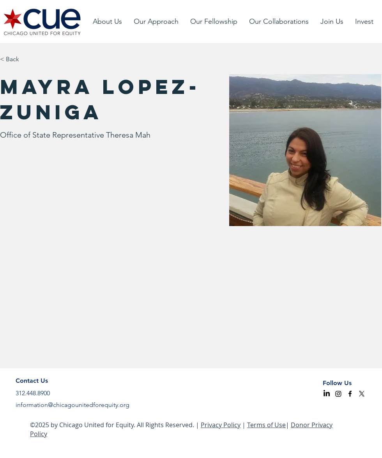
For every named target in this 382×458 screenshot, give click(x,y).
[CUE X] (362, 394)
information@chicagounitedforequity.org (72, 404)
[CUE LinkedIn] (327, 394)
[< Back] (14, 59)
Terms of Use (266, 425)
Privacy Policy (221, 425)
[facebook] (350, 394)
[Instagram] (338, 394)
